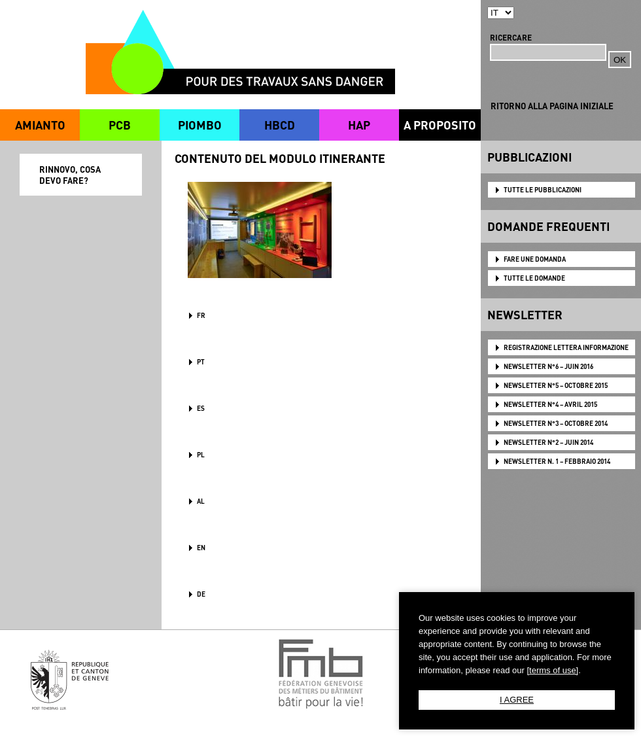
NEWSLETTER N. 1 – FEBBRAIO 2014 (557, 461)
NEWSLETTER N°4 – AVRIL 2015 (550, 404)
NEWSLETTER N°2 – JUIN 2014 (548, 442)
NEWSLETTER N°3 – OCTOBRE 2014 (556, 423)
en (201, 548)
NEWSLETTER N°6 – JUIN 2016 (548, 366)
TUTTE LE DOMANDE (534, 278)
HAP (359, 124)
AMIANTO (40, 124)
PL (201, 455)
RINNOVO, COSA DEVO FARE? (70, 175)
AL (201, 501)
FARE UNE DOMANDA (535, 259)
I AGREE (517, 700)
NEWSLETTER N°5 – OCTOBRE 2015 (556, 385)
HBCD (279, 124)
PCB (120, 124)
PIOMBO (200, 124)
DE (201, 594)
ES (201, 408)
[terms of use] (552, 670)
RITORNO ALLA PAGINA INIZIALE (552, 105)
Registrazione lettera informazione (566, 347)
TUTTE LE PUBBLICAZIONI (542, 190)
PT (201, 362)
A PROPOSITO (440, 124)
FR (201, 315)
